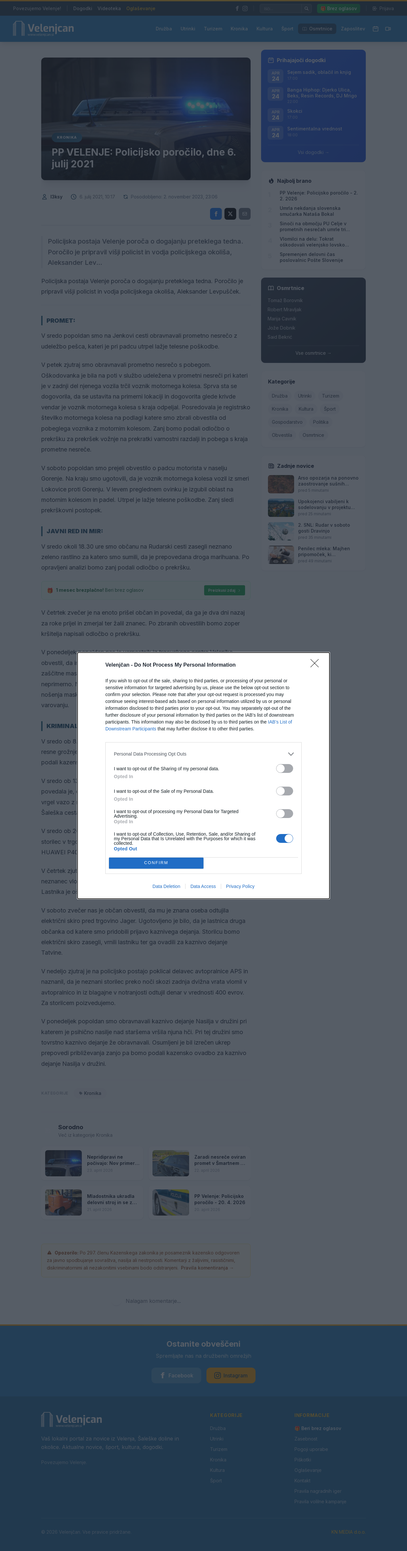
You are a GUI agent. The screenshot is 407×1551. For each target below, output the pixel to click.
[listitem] (203, 754)
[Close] (316, 665)
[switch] (284, 768)
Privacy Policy (240, 886)
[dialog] (203, 776)
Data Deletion (166, 886)
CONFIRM (156, 863)
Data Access (203, 886)
